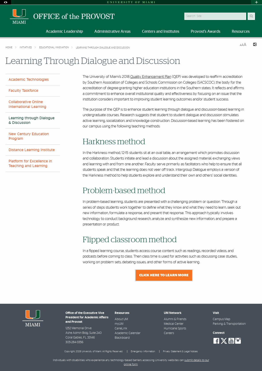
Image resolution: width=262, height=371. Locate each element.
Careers (169, 333)
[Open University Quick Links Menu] (256, 2)
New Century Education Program (29, 136)
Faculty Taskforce (23, 90)
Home (9, 47)
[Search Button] (251, 16)
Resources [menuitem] (241, 32)
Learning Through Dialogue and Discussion (103, 47)
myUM (119, 323)
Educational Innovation (54, 47)
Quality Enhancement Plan (150, 77)
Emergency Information (143, 351)
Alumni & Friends (175, 319)
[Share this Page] (253, 45)
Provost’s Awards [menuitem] (205, 32)
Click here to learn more (164, 275)
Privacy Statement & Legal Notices (180, 351)
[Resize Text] (243, 45)
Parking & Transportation (229, 323)
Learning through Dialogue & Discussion (31, 120)
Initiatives (26, 47)
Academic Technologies (29, 79)
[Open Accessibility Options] (5, 2)
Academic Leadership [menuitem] (64, 32)
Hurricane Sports (175, 328)
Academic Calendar (127, 333)
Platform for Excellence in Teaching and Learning (30, 164)
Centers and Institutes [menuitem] (160, 32)
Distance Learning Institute (32, 150)
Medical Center (173, 323)
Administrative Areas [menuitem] (112, 32)
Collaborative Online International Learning (27, 104)
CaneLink (121, 328)
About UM (121, 319)
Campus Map (221, 319)
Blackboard (122, 337)
